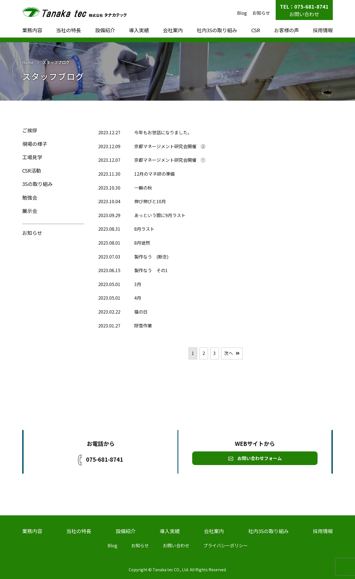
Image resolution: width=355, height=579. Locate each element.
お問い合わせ (304, 14)
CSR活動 (31, 170)
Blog (242, 12)
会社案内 (173, 30)
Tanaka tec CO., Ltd (170, 569)
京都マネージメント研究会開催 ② (169, 146)
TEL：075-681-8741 (304, 6)
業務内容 (32, 30)
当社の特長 (68, 30)
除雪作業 (143, 325)
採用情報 (323, 30)
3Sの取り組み (37, 183)
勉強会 (29, 197)
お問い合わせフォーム (255, 458)
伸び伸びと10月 (150, 201)
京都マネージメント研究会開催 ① (169, 159)
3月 (137, 284)
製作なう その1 (151, 270)
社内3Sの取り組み (217, 30)
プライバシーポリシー (225, 545)
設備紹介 (105, 30)
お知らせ (261, 12)
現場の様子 (34, 143)
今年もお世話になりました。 (163, 132)
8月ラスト (144, 228)
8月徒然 (142, 242)
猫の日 (141, 311)
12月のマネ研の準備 (154, 173)
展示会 (29, 210)
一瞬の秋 (143, 187)
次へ (228, 353)
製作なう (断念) (151, 256)
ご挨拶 (29, 130)
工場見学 (32, 157)
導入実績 (139, 30)
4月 (137, 297)
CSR (255, 30)
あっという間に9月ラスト (160, 215)
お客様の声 (286, 30)
